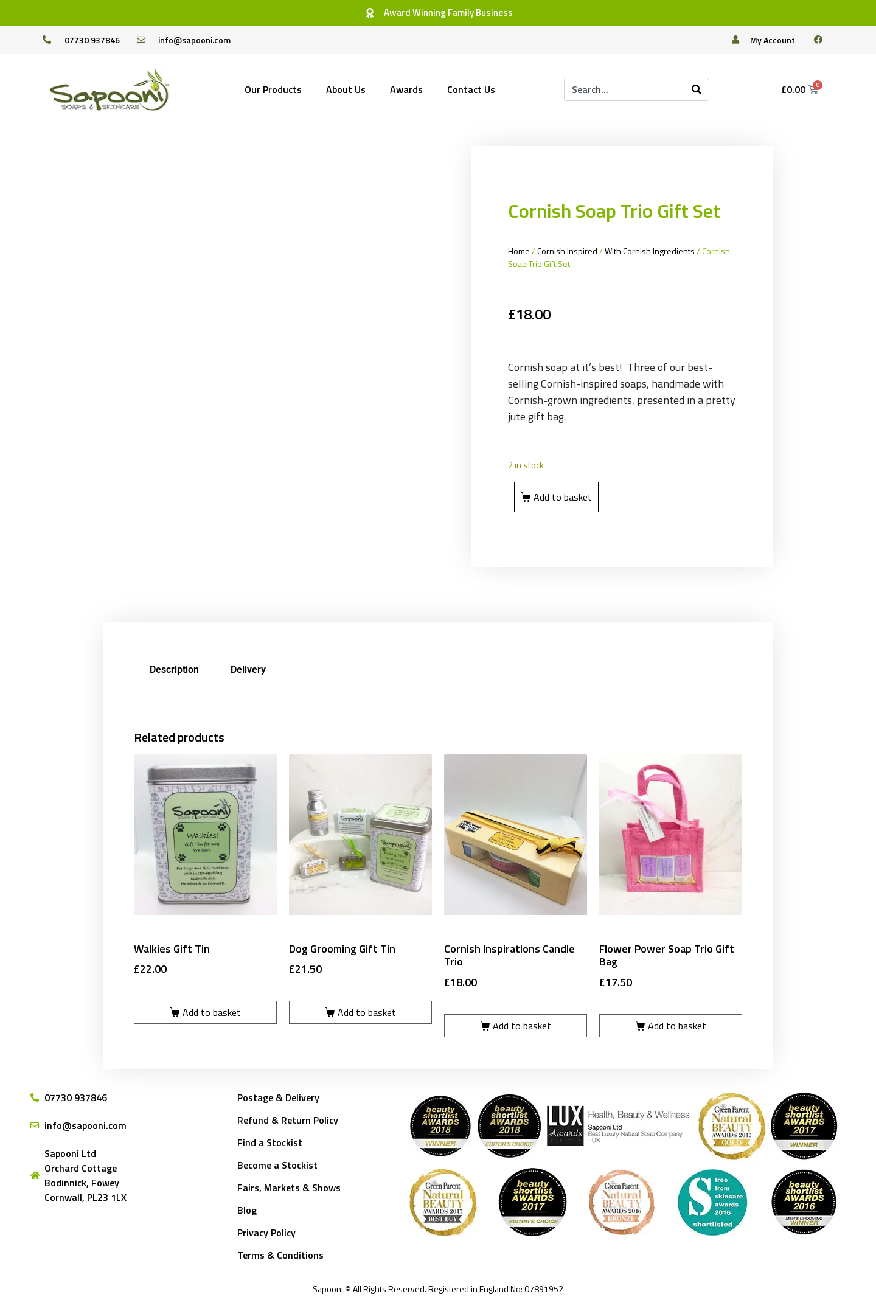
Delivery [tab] (248, 669)
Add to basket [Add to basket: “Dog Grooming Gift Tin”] (367, 1012)
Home (519, 251)
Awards (406, 89)
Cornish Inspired (567, 251)
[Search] (696, 89)
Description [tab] (174, 669)
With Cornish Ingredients (650, 251)
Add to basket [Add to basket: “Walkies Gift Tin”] (211, 1012)
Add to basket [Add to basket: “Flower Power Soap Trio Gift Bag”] (677, 1025)
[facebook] (823, 39)
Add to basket (563, 497)
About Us (346, 89)
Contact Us (471, 89)
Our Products (273, 89)
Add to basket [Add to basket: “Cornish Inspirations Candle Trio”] (522, 1025)
